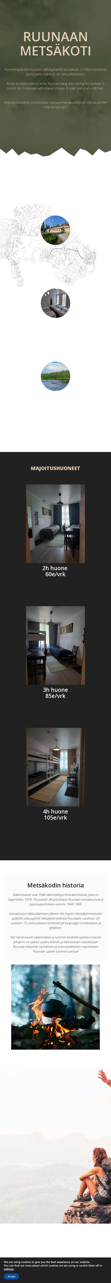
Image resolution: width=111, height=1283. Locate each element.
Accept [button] (11, 1276)
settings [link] (9, 1269)
